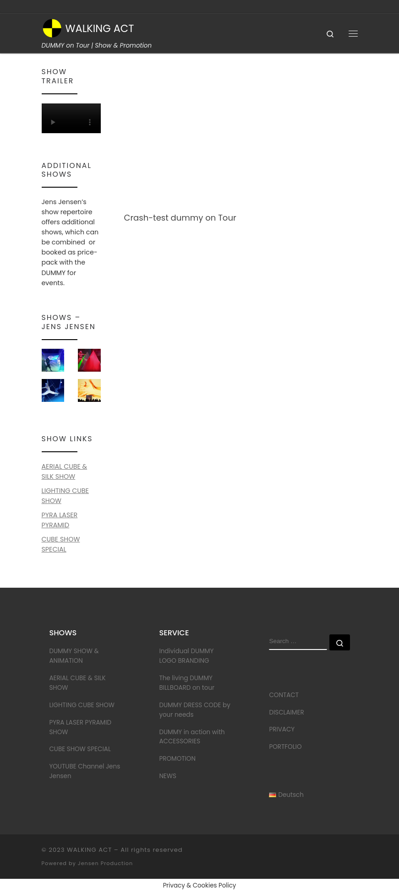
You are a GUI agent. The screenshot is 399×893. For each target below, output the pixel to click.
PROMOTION (177, 758)
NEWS (167, 776)
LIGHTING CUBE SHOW (82, 705)
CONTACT (284, 695)
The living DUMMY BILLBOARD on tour (186, 683)
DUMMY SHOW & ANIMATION (73, 656)
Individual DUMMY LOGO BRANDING (186, 656)
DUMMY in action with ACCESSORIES (191, 737)
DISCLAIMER (286, 712)
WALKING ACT (89, 849)
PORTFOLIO (285, 746)
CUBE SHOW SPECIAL (79, 749)
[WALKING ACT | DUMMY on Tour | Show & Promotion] (52, 27)
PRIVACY (282, 729)
